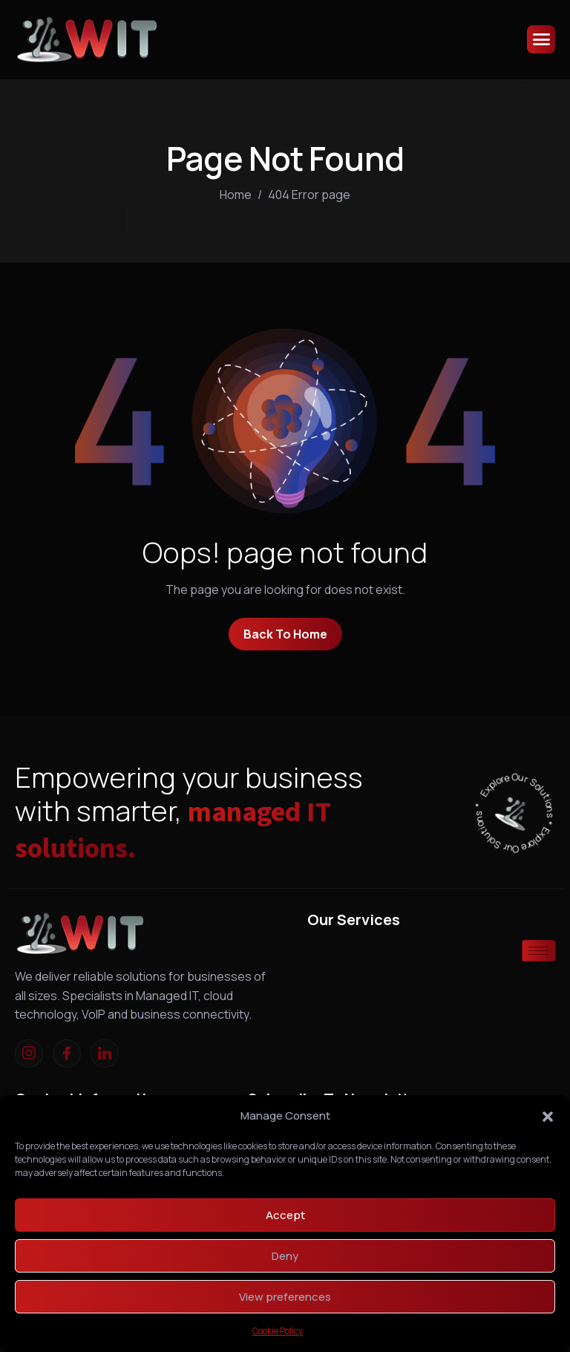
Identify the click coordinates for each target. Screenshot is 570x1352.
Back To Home (285, 634)
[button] (547, 1115)
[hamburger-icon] (541, 39)
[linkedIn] (105, 1053)
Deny (285, 1256)
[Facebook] (67, 1053)
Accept (285, 1215)
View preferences (285, 1296)
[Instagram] (29, 1053)
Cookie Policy (277, 1331)
